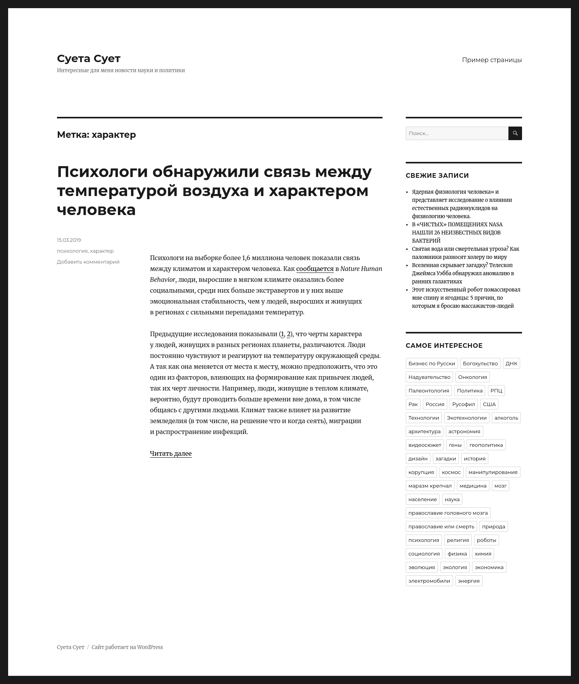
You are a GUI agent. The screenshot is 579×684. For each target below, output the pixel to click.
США (489, 404)
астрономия (464, 431)
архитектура (424, 431)
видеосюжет (424, 445)
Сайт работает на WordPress (127, 647)
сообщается (315, 269)
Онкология (472, 377)
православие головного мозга (448, 513)
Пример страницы (492, 60)
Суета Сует (89, 58)
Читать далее (171, 453)
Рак (413, 404)
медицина (473, 486)
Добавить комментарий (88, 262)
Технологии (423, 418)
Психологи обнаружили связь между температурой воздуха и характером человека (214, 190)
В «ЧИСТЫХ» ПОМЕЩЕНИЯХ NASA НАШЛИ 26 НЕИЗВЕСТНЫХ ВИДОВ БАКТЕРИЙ (457, 232)
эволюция (421, 567)
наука (452, 499)
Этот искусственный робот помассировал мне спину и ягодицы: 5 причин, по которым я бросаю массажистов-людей (466, 297)
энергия (469, 581)
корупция (421, 472)
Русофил (463, 404)
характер (102, 251)
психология (72, 251)
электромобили (429, 581)
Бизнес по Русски (431, 363)
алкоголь (506, 418)
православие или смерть (441, 526)
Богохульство (480, 363)
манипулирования (493, 472)
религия (458, 540)
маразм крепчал (430, 486)
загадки (446, 458)
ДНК (511, 363)
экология (455, 567)
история (475, 458)
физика (457, 553)
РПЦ (497, 390)
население (422, 499)
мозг (501, 486)
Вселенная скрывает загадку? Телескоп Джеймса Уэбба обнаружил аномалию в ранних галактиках (463, 273)
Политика (469, 390)
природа (493, 526)
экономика (489, 567)
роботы (486, 540)
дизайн (418, 458)
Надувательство (429, 377)
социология (424, 553)
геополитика (486, 445)
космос (451, 472)
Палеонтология (428, 390)
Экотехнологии (467, 418)
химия (483, 553)
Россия (435, 404)
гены (455, 445)
